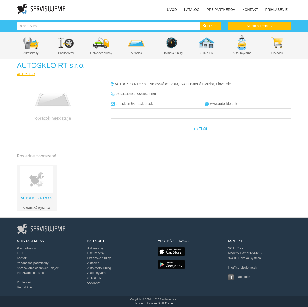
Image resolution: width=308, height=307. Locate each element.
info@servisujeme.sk (242, 267)
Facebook (243, 277)
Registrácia (24, 287)
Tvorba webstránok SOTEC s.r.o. (154, 303)
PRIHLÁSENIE (276, 10)
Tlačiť (200, 129)
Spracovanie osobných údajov (37, 268)
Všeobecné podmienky (33, 263)
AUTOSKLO (26, 74)
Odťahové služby (101, 53)
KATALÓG (191, 10)
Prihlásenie (24, 282)
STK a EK (206, 53)
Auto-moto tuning (171, 53)
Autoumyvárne (242, 53)
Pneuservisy (66, 53)
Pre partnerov (26, 248)
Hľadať (210, 26)
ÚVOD (172, 10)
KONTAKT (250, 10)
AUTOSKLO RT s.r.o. (36, 198)
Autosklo (136, 53)
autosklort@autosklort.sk (134, 104)
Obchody (277, 53)
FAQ (20, 253)
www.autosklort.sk (223, 104)
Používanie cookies (30, 273)
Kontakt (22, 258)
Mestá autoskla (259, 26)
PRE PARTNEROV (221, 10)
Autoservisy (30, 53)
